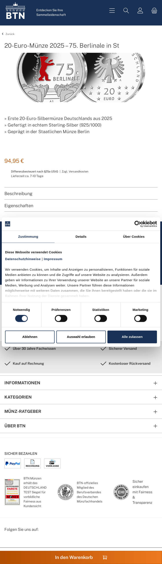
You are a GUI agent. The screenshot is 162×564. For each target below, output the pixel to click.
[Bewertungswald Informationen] (29, 541)
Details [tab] (81, 236)
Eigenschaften (18, 205)
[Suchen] (126, 10)
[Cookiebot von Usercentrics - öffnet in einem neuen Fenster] (137, 224)
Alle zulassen (132, 337)
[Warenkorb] (153, 10)
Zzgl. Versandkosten (75, 171)
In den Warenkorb (81, 557)
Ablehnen (29, 337)
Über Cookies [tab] (134, 236)
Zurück (7, 34)
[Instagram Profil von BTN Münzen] (19, 541)
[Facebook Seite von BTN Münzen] (8, 541)
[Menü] (112, 10)
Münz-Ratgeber (22, 411)
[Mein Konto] (140, 10)
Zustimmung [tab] (28, 236)
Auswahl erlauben (81, 337)
